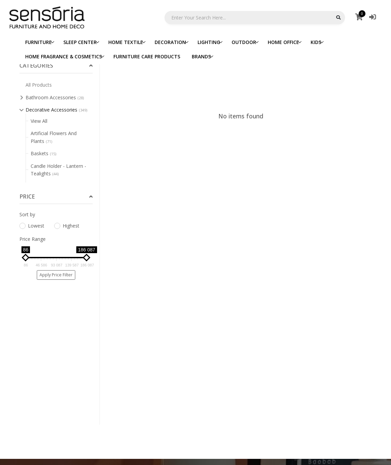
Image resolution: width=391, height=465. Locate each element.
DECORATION (170, 42)
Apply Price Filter (56, 275)
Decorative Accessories (56, 109)
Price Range (32, 239)
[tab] (56, 65)
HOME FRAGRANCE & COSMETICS (63, 56)
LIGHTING (209, 42)
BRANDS (201, 56)
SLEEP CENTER (80, 42)
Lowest (31, 225)
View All (39, 121)
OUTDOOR (244, 42)
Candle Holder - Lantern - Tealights (58, 170)
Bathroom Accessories (55, 97)
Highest (66, 225)
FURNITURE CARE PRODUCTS (146, 56)
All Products (39, 85)
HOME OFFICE (283, 42)
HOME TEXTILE (125, 42)
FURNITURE (38, 42)
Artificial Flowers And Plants (54, 137)
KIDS (316, 42)
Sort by (27, 214)
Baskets (43, 153)
